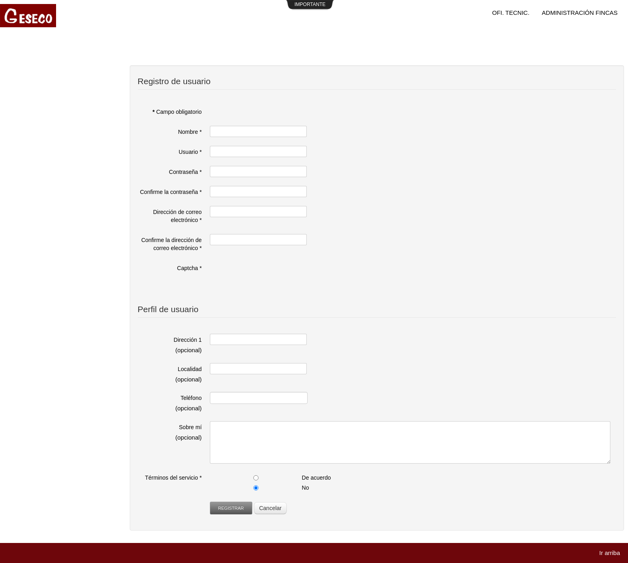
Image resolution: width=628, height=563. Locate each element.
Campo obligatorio (177, 112)
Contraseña (185, 172)
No (305, 487)
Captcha (189, 268)
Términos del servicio (173, 477)
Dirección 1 (188, 340)
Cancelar (270, 508)
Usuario (190, 152)
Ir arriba (609, 552)
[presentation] (271, 277)
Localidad (190, 369)
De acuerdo (316, 477)
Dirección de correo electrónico (177, 216)
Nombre (189, 132)
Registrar (231, 508)
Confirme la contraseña (171, 192)
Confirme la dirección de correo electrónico (171, 244)
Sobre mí (190, 427)
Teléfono (191, 398)
